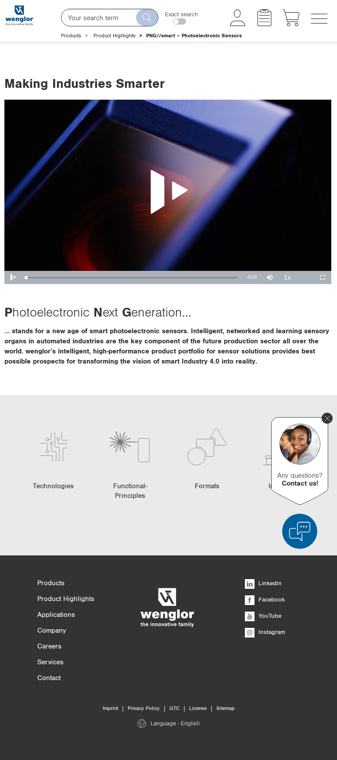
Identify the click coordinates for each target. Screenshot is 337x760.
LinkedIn (263, 583)
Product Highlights (114, 35)
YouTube (263, 615)
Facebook (265, 599)
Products (71, 35)
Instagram (265, 632)
